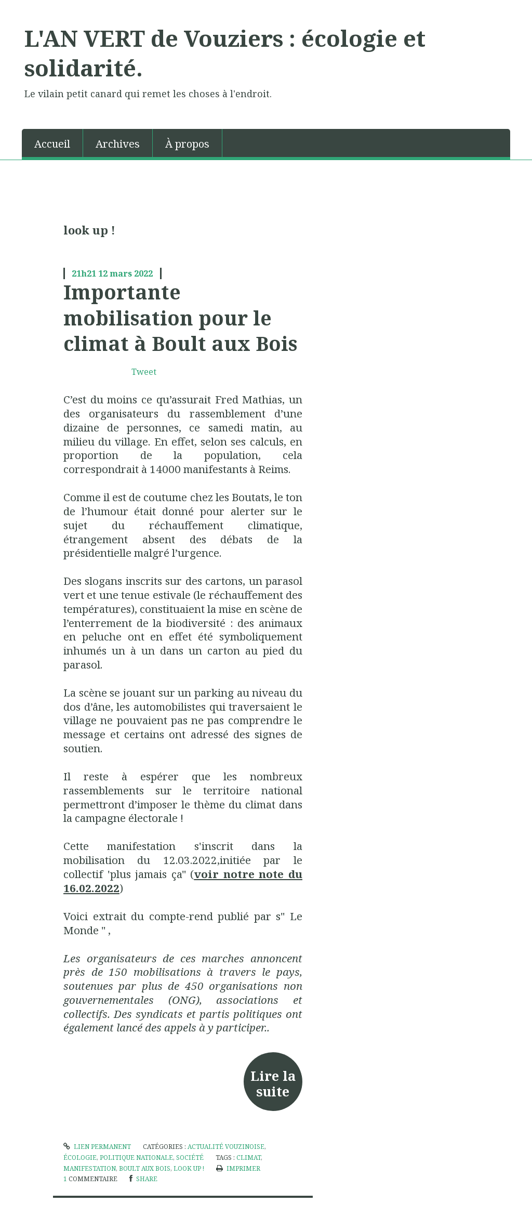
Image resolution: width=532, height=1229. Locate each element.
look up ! (189, 1168)
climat (248, 1157)
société (190, 1157)
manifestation (89, 1168)
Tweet (143, 371)
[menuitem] (52, 143)
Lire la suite (273, 1083)
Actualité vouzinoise (226, 1146)
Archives (118, 144)
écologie (80, 1157)
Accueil (52, 144)
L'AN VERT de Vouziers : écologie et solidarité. (224, 52)
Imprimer (238, 1168)
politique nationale (136, 1157)
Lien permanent (97, 1146)
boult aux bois (144, 1168)
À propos (187, 144)
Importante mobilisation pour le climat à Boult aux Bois (180, 317)
